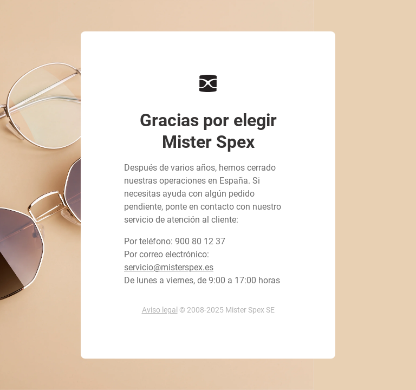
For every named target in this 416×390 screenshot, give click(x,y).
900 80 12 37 (200, 241)
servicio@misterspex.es (168, 267)
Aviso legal (160, 310)
